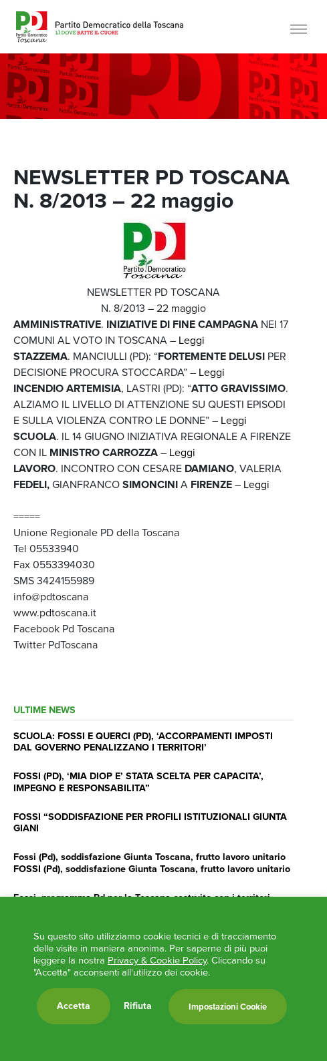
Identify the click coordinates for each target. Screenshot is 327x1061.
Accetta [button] (73, 1006)
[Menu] (298, 28)
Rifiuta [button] (138, 1006)
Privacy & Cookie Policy (157, 960)
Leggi (192, 340)
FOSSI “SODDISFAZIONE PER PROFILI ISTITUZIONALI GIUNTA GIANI (150, 822)
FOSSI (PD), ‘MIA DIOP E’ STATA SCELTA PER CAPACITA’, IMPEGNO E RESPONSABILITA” (138, 782)
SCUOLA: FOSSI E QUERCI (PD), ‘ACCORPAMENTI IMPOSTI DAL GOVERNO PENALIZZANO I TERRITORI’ (143, 741)
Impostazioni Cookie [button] (228, 1006)
